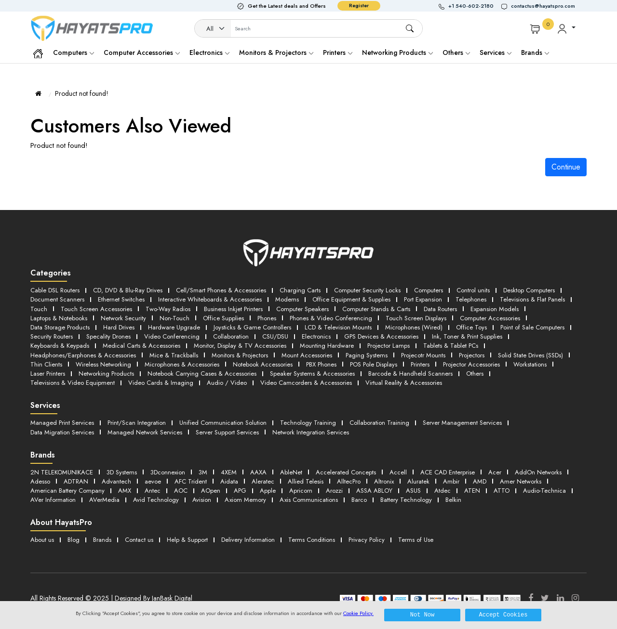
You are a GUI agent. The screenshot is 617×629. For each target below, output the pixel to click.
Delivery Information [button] (248, 539)
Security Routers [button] (51, 336)
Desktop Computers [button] (529, 290)
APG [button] (240, 490)
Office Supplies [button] (223, 318)
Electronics (209, 52)
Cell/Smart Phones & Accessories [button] (221, 290)
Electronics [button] (316, 336)
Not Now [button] (422, 615)
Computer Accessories (142, 52)
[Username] (318, 29)
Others (456, 52)
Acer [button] (494, 472)
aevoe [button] (153, 481)
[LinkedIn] (560, 598)
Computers (73, 52)
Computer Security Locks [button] (367, 290)
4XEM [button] (229, 472)
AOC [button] (181, 490)
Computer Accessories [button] (490, 318)
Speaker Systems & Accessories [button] (312, 373)
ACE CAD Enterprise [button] (447, 472)
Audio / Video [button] (227, 382)
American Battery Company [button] (67, 490)
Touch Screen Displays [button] (416, 318)
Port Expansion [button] (423, 299)
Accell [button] (398, 472)
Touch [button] (38, 309)
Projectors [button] (471, 355)
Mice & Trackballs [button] (173, 355)
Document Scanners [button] (57, 299)
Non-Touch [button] (174, 318)
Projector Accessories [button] (471, 364)
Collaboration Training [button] (379, 422)
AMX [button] (124, 490)
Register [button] (359, 5)
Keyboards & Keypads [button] (59, 345)
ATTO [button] (502, 490)
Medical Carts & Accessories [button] (141, 345)
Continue (565, 166)
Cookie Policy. (358, 613)
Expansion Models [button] (494, 309)
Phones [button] (266, 318)
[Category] (213, 29)
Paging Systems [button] (367, 355)
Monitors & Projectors (276, 52)
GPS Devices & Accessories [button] (381, 336)
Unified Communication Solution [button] (223, 422)
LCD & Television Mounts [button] (338, 327)
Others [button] (474, 373)
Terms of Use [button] (415, 539)
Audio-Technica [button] (544, 490)
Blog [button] (73, 539)
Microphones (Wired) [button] (414, 327)
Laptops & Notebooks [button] (58, 318)
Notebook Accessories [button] (263, 364)
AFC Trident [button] (190, 481)
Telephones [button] (471, 299)
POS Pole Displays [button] (373, 364)
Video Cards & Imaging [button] (160, 382)
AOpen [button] (210, 490)
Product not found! (81, 93)
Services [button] (495, 52)
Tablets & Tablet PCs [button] (450, 345)
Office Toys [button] (471, 327)
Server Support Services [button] (227, 432)
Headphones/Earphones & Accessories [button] (83, 355)
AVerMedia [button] (104, 499)
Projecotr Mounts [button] (423, 355)
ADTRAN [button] (76, 481)
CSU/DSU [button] (275, 336)
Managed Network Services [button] (144, 432)
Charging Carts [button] (300, 290)
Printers (337, 52)
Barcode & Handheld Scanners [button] (410, 373)
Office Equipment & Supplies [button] (351, 299)
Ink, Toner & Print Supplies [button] (467, 336)
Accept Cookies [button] (503, 615)
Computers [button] (428, 290)
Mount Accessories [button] (307, 355)
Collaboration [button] (231, 336)
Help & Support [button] (187, 539)
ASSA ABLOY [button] (374, 490)
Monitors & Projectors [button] (240, 355)
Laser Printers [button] (47, 373)
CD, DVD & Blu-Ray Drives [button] (127, 290)
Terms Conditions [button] (311, 539)
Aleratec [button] (263, 481)
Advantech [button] (116, 481)
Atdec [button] (442, 490)
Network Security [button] (123, 318)
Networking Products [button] (106, 373)
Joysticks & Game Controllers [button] (252, 327)
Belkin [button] (453, 499)
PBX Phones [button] (321, 364)
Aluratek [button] (418, 481)
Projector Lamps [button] (388, 345)
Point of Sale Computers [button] (532, 327)
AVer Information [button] (53, 499)
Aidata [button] (229, 481)
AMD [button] (479, 481)
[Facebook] (530, 598)
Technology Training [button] (308, 422)
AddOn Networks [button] (538, 472)
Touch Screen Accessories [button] (96, 309)
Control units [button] (473, 290)
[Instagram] (575, 598)
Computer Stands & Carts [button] (376, 309)
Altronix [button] (384, 481)
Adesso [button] (40, 481)
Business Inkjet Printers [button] (233, 309)
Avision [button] (201, 499)
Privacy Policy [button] (367, 539)
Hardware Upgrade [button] (174, 327)
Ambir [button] (451, 481)
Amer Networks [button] (520, 481)
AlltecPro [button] (349, 481)
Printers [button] (420, 364)
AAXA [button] (258, 472)
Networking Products (397, 52)
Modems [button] (287, 299)
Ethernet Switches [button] (121, 299)
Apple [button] (268, 490)
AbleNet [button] (291, 472)
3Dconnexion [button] (167, 472)
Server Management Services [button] (462, 422)
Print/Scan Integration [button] (136, 422)
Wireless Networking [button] (103, 364)
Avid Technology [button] (156, 499)
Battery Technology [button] (406, 499)
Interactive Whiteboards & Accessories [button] (210, 299)
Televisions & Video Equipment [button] (72, 382)
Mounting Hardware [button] (327, 345)
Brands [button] (535, 52)
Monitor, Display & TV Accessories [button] (240, 345)
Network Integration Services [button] (310, 432)
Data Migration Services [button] (62, 432)
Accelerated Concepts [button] (346, 472)
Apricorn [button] (300, 490)
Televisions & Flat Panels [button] (532, 299)
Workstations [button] (530, 364)
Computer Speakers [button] (302, 309)
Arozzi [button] (334, 490)
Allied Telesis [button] (305, 481)
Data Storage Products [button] (60, 327)
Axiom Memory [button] (245, 499)
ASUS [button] (413, 490)
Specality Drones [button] (108, 336)
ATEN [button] (472, 490)
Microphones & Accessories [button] (182, 364)
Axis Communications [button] (309, 499)
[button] (470, 6)
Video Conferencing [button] (172, 336)
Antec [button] (153, 490)
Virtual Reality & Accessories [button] (403, 382)
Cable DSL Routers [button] (55, 290)
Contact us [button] (139, 539)
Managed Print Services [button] (62, 422)
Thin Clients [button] (46, 364)
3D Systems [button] (122, 472)
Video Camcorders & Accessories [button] (306, 382)
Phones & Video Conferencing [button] (331, 318)
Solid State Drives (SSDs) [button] (530, 355)
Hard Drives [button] (118, 327)
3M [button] (203, 472)
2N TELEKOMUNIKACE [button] (61, 472)
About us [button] (42, 539)
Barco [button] (359, 499)
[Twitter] (545, 598)
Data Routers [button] (440, 309)
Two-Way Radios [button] (168, 309)
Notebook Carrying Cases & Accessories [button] (202, 373)
